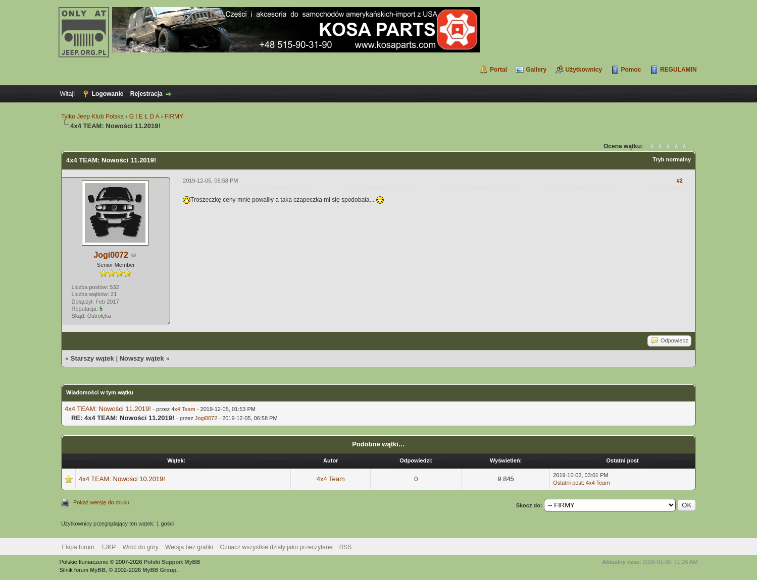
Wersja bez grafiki (189, 547)
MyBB (98, 570)
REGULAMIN (678, 69)
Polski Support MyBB (172, 562)
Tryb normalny (671, 159)
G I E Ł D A (144, 116)
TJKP (108, 547)
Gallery (536, 69)
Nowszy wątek (142, 358)
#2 (680, 181)
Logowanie (108, 93)
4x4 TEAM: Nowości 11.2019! (108, 409)
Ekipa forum (78, 547)
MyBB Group (159, 570)
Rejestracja (146, 93)
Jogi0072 (110, 255)
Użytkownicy (584, 69)
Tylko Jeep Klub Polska (92, 116)
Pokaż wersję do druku (101, 502)
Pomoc (631, 69)
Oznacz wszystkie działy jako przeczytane (276, 547)
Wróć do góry (141, 547)
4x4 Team (183, 409)
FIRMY (174, 116)
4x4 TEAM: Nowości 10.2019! (122, 479)
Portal (498, 69)
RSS (345, 547)
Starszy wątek (92, 358)
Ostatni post (568, 483)
